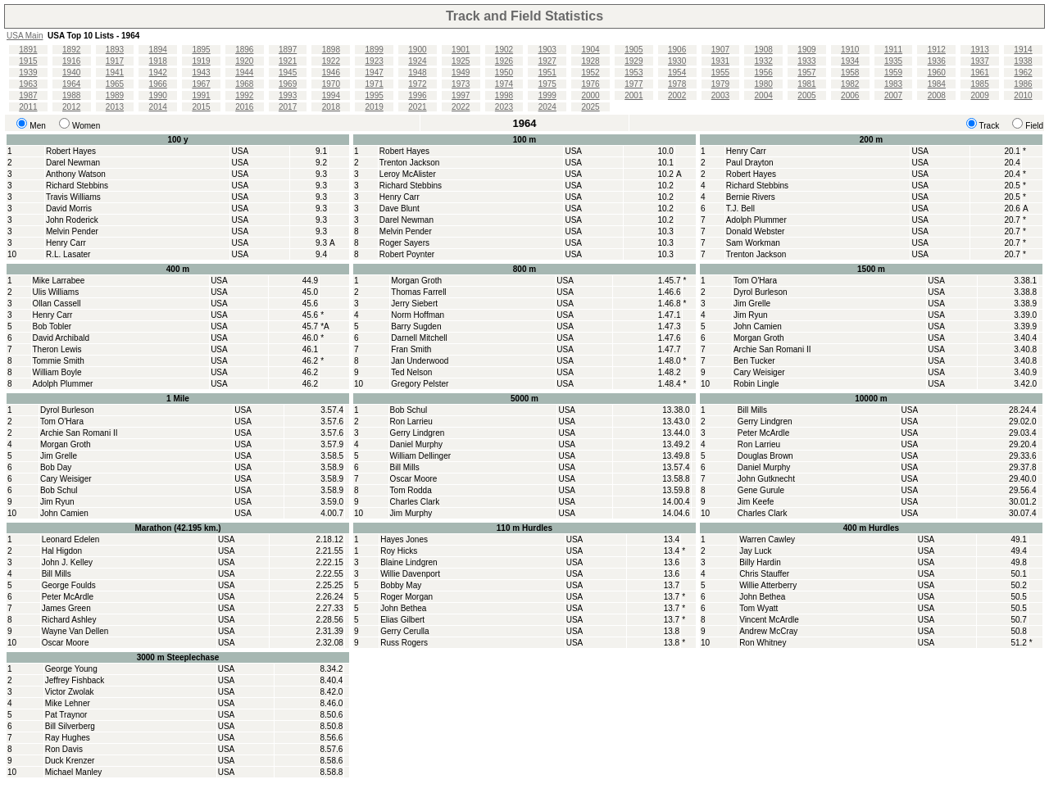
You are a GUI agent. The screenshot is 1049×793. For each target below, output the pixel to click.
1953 (633, 72)
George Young (71, 668)
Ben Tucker (754, 360)
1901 (461, 49)
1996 (417, 95)
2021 (417, 106)
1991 (201, 95)
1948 (417, 72)
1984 (937, 83)
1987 (28, 95)
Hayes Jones (404, 539)
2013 (115, 106)
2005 (806, 95)
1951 (547, 72)
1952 (590, 72)
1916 (71, 61)
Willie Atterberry (768, 585)
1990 (158, 95)
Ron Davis (64, 749)
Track (989, 125)
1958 (850, 72)
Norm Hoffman (417, 314)
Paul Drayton (750, 162)
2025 (590, 106)
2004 (764, 95)
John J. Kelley (67, 562)
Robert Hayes (71, 151)
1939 (28, 72)
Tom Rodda (411, 490)
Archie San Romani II (772, 349)
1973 (461, 83)
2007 (893, 95)
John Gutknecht (766, 478)
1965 (115, 83)
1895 (201, 49)
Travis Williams (73, 197)
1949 (461, 72)
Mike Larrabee (59, 280)
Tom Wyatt (758, 608)
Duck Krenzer (70, 760)
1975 (547, 83)
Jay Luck (755, 550)
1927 (547, 61)
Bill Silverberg (70, 726)
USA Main (25, 35)
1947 (375, 72)
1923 (375, 61)
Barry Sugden (416, 326)
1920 (244, 61)
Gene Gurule (761, 490)
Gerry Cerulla (404, 631)
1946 (331, 72)
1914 (1023, 49)
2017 (288, 106)
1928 (590, 61)
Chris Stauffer (764, 573)
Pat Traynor (66, 714)
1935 (893, 61)
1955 (720, 72)
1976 (590, 83)
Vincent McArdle (769, 619)
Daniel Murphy (416, 444)
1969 (288, 83)
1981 (806, 83)
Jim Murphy (411, 513)
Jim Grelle (751, 303)
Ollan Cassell (57, 303)
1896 (244, 49)
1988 (71, 95)
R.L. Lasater (68, 254)
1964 (71, 83)
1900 (417, 49)
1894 (158, 49)
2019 (375, 106)
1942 (158, 72)
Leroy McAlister (407, 174)
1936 (937, 61)
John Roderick (72, 219)
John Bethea (403, 608)
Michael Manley (73, 772)
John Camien (757, 326)
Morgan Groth (416, 280)
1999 (547, 95)
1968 (244, 83)
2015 (201, 106)
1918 (158, 61)
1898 (331, 49)
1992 (244, 95)
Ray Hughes (67, 737)
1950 (504, 72)
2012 (71, 106)
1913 (979, 49)
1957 (806, 72)
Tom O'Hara (755, 280)
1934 (850, 61)
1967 (201, 83)
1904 (590, 49)
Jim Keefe (756, 501)
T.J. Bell (740, 208)
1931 (720, 61)
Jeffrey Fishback (75, 680)
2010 (1023, 95)
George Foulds (69, 585)
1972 (417, 83)
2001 (633, 95)
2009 (979, 95)
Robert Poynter (406, 254)
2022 (461, 106)
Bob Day (55, 467)
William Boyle (57, 372)
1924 (417, 61)
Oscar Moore (414, 478)
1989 (115, 95)
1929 (633, 61)
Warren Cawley (767, 539)
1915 (28, 61)
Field (1034, 125)
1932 (764, 61)
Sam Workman (753, 242)
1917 (115, 61)
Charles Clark (415, 501)
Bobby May (400, 585)
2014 (158, 106)
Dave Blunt (399, 208)
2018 (331, 106)
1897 (288, 49)
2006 (850, 95)
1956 (764, 72)
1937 (979, 61)
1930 (677, 61)
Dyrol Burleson (760, 292)
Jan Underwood (419, 360)
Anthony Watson (76, 174)
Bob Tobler (52, 326)
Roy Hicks (398, 550)
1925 (461, 61)
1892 (71, 49)
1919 (201, 61)
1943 (201, 72)
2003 (720, 95)
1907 (720, 49)
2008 (937, 95)
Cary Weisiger (759, 372)
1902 (504, 49)
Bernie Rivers (750, 197)
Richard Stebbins (77, 185)
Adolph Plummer (756, 219)
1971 (375, 83)
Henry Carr (66, 242)
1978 (677, 83)
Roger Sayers (404, 242)
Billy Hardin (760, 562)
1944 (244, 72)
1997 (461, 95)
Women (86, 125)
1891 (28, 49)
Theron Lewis (57, 349)
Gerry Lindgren (417, 432)
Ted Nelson (411, 372)
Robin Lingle (756, 383)
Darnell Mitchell (419, 337)
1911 (893, 49)
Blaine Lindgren (409, 562)
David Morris (69, 208)
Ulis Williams (56, 292)
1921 (288, 61)
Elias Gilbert (402, 619)
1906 (677, 49)
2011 (28, 106)
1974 (504, 83)
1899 (375, 49)
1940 (71, 72)
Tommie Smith (58, 360)
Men (37, 125)
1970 (331, 83)
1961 (979, 72)
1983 (893, 83)
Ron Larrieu (411, 421)
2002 (677, 95)
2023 (504, 106)
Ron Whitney (762, 642)
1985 (979, 83)
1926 (504, 61)
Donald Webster (755, 231)
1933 (806, 61)
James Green (66, 608)
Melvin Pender (72, 231)
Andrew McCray (768, 631)
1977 (633, 83)
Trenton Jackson (409, 162)
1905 (633, 49)
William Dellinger (420, 455)
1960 (937, 72)
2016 (244, 106)
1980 (764, 83)
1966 (158, 83)
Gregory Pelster (419, 383)
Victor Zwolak (69, 691)
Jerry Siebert (414, 303)
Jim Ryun (750, 314)
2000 (590, 95)
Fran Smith (411, 349)
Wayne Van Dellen (75, 631)
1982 (850, 83)
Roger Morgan (406, 596)
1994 (331, 95)
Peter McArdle (763, 432)
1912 (937, 49)
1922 (331, 61)
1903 (547, 49)
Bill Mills (405, 467)
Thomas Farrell (418, 292)
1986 (1023, 83)
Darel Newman (73, 162)
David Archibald (61, 337)
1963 (28, 83)
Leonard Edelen (71, 539)
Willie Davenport (410, 573)
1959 (893, 72)
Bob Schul (59, 490)
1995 (375, 95)
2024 (547, 106)
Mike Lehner (67, 703)
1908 (764, 49)
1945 (288, 72)
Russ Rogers (404, 642)
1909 (806, 49)
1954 (677, 72)
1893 (115, 49)
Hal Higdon (62, 550)
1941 (115, 72)
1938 (1023, 61)
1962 (1023, 72)
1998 (504, 95)
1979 (720, 83)
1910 (850, 49)
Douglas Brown (765, 455)
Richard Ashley (69, 619)
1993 (288, 95)
